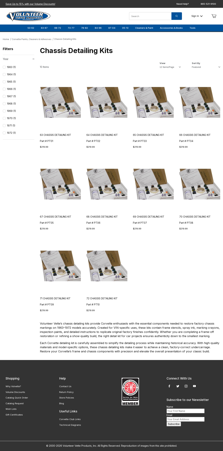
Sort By (196, 63)
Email (169, 415)
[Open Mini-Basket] (213, 16)
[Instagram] (186, 386)
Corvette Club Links (70, 419)
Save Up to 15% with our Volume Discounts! (30, 3)
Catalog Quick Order (17, 397)
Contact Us (65, 386)
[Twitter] (178, 386)
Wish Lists (11, 409)
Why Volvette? (13, 386)
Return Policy (66, 392)
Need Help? (182, 3)
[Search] (176, 16)
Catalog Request (15, 403)
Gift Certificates (14, 414)
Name (170, 406)
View (162, 63)
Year (18, 59)
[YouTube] (194, 386)
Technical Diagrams (70, 425)
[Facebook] (169, 386)
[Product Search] (150, 16)
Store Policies (66, 397)
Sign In (197, 16)
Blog (61, 403)
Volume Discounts (15, 392)
